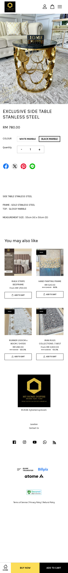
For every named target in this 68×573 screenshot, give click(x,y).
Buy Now (25, 567)
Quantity (7, 147)
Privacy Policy (35, 502)
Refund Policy (49, 502)
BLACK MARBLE (49, 139)
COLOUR (7, 138)
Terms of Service (20, 502)
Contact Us (34, 428)
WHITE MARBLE (27, 139)
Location (34, 424)
